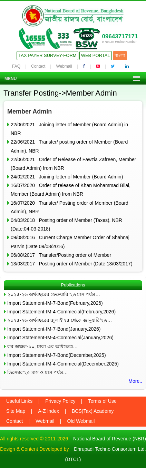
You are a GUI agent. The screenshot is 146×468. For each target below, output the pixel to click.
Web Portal (95, 55)
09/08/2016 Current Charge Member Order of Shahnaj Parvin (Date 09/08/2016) (70, 242)
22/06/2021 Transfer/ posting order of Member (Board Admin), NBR (69, 146)
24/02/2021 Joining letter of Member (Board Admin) (67, 176)
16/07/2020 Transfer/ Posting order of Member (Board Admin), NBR (69, 207)
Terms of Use (102, 401)
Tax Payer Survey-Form (47, 55)
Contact (38, 66)
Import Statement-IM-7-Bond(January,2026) (54, 329)
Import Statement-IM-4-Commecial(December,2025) (63, 364)
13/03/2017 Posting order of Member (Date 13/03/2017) (72, 263)
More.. (135, 381)
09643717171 (120, 36)
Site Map (15, 411)
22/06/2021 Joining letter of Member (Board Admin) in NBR (69, 129)
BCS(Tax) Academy (93, 411)
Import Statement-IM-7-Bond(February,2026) (55, 303)
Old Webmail (81, 421)
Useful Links (19, 401)
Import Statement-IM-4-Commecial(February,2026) (61, 311)
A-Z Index (48, 411)
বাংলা (120, 55)
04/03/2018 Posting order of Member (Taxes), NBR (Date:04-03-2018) (66, 224)
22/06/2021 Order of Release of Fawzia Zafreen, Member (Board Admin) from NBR (73, 164)
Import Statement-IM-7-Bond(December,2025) (56, 355)
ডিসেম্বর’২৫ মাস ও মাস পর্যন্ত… (37, 372)
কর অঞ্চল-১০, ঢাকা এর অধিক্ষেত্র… (42, 346)
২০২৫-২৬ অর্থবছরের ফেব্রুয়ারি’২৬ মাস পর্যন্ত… (53, 294)
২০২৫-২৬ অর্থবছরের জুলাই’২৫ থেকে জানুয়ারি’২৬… (59, 320)
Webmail (64, 66)
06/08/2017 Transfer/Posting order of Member (61, 255)
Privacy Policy (60, 401)
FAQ (16, 66)
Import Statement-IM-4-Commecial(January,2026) (60, 337)
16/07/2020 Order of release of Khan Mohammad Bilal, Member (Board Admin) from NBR (70, 190)
